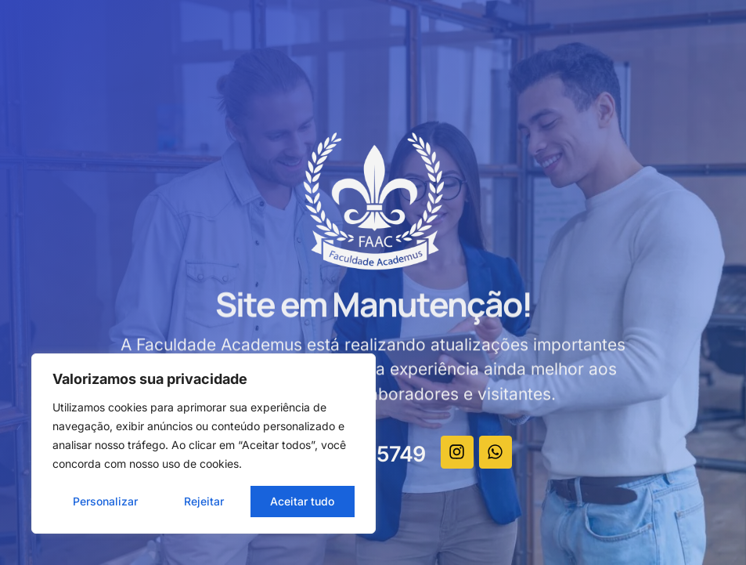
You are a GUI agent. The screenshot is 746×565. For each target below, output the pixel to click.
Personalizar (105, 501)
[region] (203, 443)
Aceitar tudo (302, 501)
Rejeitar (204, 501)
